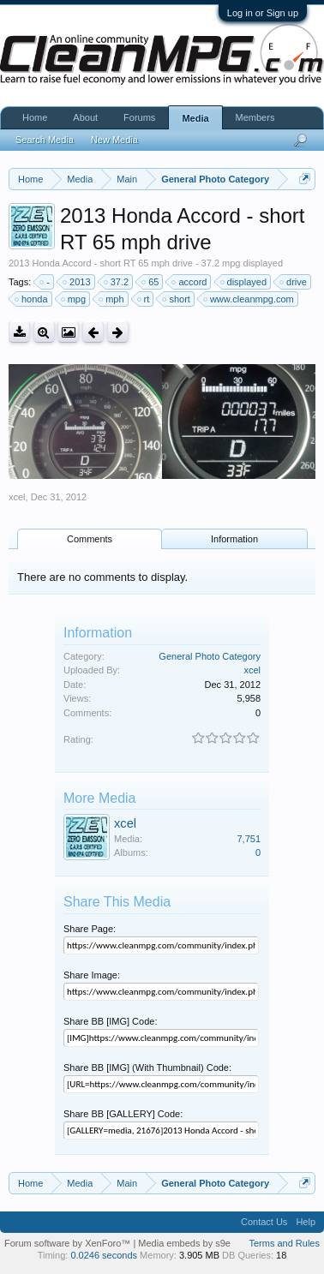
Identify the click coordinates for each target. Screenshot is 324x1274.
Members (255, 117)
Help (305, 1222)
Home (34, 117)
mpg (74, 299)
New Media (114, 140)
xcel (17, 497)
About (85, 117)
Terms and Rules (284, 1243)
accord (190, 282)
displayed (244, 282)
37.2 (117, 282)
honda (32, 299)
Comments (89, 539)
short (176, 299)
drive (294, 282)
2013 (77, 282)
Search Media (44, 140)
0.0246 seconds (103, 1255)
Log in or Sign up (262, 13)
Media (195, 118)
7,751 (249, 839)
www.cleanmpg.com (249, 299)
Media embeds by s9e (184, 1243)
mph (111, 299)
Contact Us (264, 1222)
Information (234, 539)
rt (144, 299)
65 (151, 282)
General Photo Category (210, 656)
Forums (139, 117)
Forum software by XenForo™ (68, 1243)
